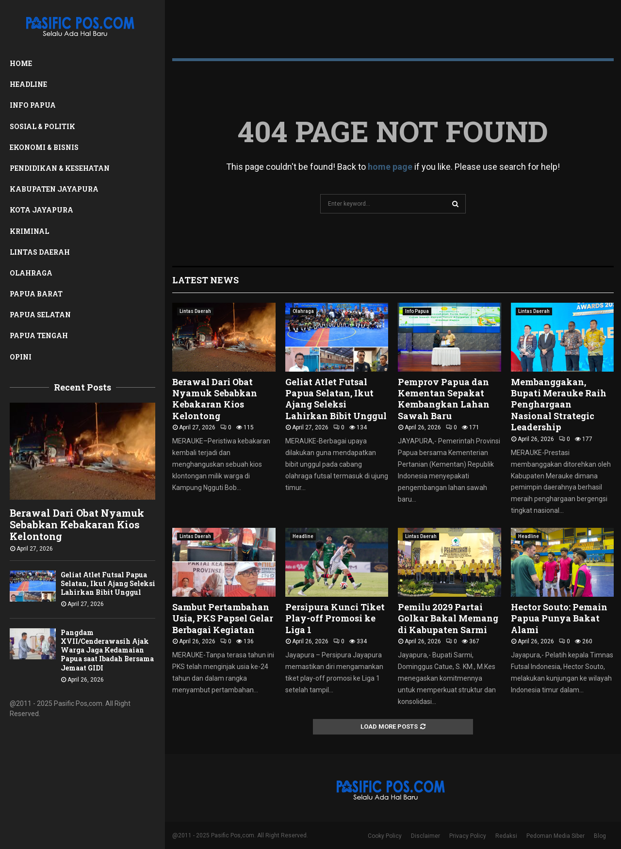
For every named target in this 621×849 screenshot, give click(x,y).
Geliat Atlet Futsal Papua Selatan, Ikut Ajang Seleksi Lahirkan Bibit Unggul (108, 583)
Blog (600, 836)
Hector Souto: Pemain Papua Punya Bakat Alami (559, 618)
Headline (28, 84)
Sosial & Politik (42, 126)
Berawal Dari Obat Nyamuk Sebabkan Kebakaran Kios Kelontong (77, 524)
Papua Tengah (39, 335)
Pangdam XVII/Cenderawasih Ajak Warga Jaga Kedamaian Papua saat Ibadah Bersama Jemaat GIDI (107, 650)
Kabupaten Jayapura (54, 189)
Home (21, 63)
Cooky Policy (385, 836)
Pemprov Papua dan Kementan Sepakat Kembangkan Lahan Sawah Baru (444, 399)
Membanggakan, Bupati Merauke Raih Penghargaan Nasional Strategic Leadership (558, 404)
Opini (21, 356)
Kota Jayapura (41, 209)
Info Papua (33, 105)
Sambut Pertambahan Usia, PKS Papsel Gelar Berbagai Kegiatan (222, 618)
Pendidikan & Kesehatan (60, 168)
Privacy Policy (467, 836)
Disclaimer (425, 836)
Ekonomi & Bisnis (44, 147)
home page (390, 167)
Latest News (205, 280)
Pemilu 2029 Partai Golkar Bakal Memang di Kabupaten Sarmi (448, 618)
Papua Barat (36, 293)
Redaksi (506, 836)
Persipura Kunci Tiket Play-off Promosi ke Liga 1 (335, 618)
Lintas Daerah (40, 252)
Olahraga (31, 273)
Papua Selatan (40, 314)
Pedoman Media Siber (555, 836)
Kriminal (29, 231)
